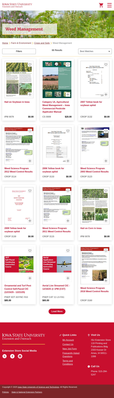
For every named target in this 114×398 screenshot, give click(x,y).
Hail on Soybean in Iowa (16, 102)
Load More (57, 311)
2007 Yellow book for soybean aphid (91, 103)
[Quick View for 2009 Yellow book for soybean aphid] (30, 221)
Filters (19, 51)
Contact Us (68, 344)
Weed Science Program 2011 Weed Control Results (56, 230)
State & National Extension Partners (27, 392)
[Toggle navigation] (109, 5)
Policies (5, 392)
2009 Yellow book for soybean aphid (15, 230)
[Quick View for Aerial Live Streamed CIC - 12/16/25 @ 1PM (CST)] (68, 278)
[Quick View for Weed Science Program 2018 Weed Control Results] (106, 280)
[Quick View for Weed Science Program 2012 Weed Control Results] (30, 161)
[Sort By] (95, 51)
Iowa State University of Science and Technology (38, 387)
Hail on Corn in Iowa (91, 228)
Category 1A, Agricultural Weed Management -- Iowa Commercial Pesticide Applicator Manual (56, 107)
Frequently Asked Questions (71, 355)
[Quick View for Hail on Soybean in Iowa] (30, 94)
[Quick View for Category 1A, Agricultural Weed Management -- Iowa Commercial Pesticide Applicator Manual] (68, 94)
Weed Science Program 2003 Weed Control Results (94, 170)
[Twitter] (4, 356)
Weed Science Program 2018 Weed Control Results (94, 290)
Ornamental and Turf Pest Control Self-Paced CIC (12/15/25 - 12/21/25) (17, 288)
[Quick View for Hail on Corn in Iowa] (106, 221)
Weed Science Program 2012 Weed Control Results (18, 170)
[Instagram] (20, 356)
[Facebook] (12, 356)
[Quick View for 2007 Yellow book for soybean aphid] (106, 94)
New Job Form (70, 349)
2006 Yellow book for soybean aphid (53, 170)
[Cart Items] (101, 5)
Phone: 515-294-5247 (99, 373)
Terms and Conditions (68, 362)
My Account (68, 340)
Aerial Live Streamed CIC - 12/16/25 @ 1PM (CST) (56, 287)
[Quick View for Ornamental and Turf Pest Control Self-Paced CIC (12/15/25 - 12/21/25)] (30, 278)
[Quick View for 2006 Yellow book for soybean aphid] (68, 161)
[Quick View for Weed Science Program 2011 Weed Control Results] (68, 221)
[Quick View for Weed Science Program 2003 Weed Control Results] (106, 161)
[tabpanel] (57, 181)
